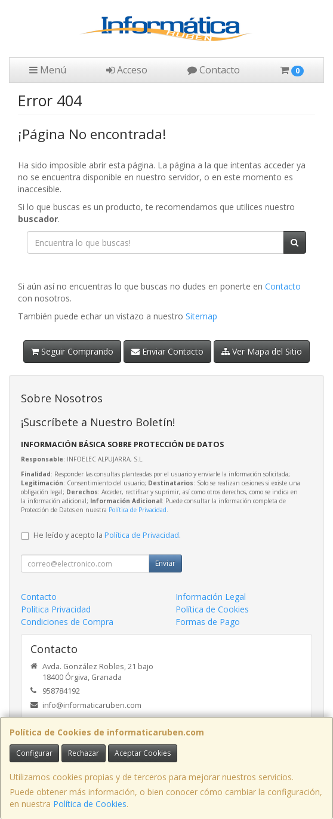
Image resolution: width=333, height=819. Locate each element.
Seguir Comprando (72, 351)
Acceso (126, 69)
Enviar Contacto (167, 351)
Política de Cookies (90, 803)
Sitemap (201, 316)
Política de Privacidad (137, 510)
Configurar (34, 753)
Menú (47, 69)
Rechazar (83, 753)
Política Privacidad (56, 609)
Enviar (165, 563)
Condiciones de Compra (67, 621)
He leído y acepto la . (107, 535)
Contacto (213, 69)
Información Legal (210, 596)
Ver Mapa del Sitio (261, 351)
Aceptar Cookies (143, 753)
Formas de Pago (207, 621)
